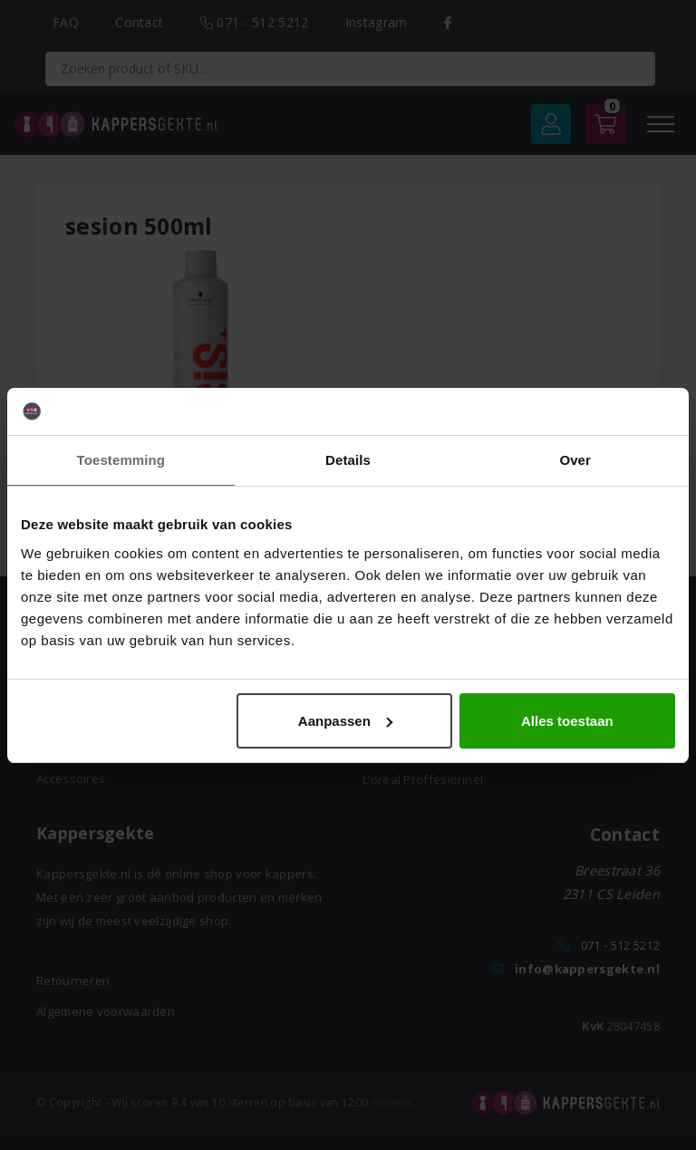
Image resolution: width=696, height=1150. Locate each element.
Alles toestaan (567, 721)
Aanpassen (345, 721)
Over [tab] (575, 460)
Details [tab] (348, 460)
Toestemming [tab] (121, 460)
